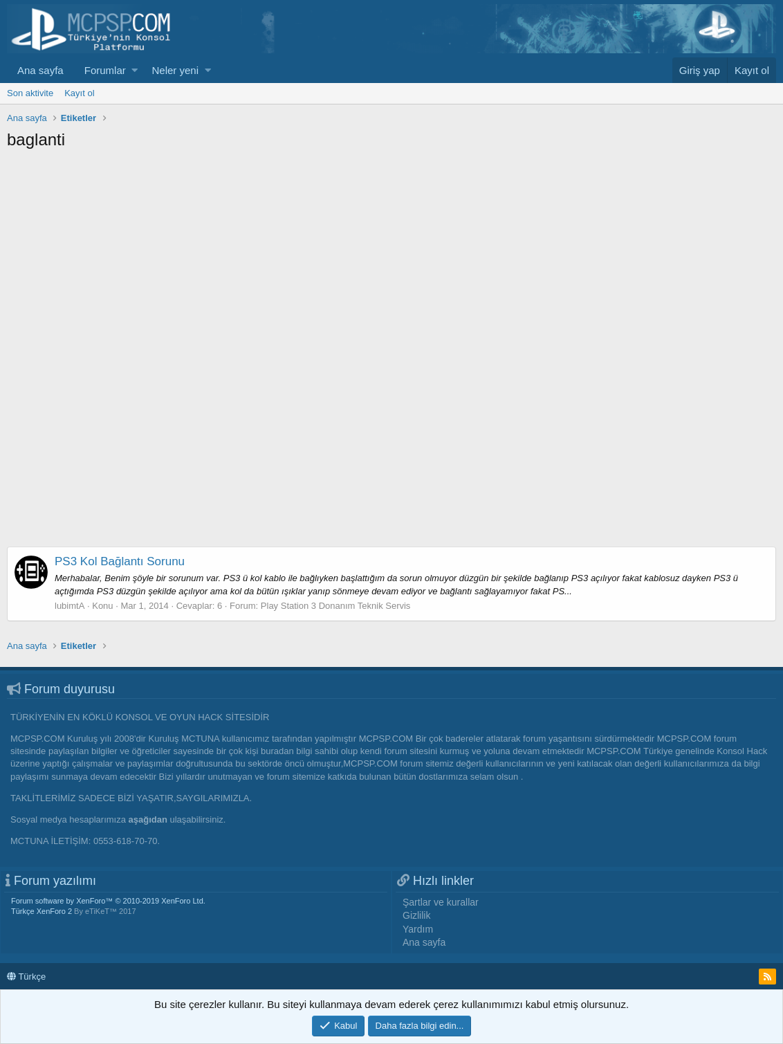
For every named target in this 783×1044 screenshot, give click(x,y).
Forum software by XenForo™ (108, 901)
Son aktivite (30, 93)
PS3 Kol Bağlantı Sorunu (120, 561)
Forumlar (105, 70)
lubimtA (69, 606)
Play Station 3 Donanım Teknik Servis (336, 606)
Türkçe (26, 976)
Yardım (418, 929)
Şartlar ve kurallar (441, 902)
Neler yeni (175, 70)
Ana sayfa (40, 70)
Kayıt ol (79, 93)
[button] (134, 70)
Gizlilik (416, 915)
